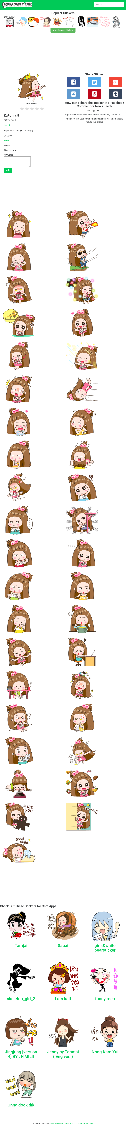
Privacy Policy (88, 1123)
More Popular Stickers (63, 30)
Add (8, 170)
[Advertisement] (63, 54)
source (6, 141)
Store (80, 1123)
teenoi (7, 125)
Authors (74, 1123)
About (51, 1123)
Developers (59, 1123)
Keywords (67, 1123)
